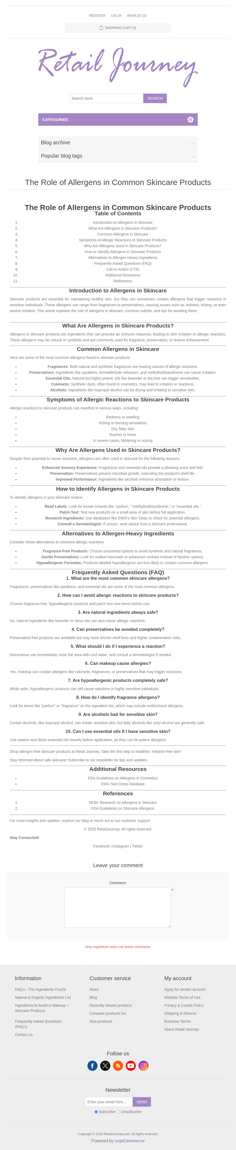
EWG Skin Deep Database (123, 784)
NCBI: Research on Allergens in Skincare (123, 802)
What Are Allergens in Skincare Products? (122, 228)
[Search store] (106, 98)
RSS (118, 1066)
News (94, 989)
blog (85, 821)
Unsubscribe (131, 1112)
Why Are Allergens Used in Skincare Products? (122, 246)
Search (155, 98)
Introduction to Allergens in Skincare (122, 222)
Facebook (101, 846)
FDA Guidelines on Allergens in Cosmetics (123, 778)
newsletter (104, 760)
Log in (116, 16)
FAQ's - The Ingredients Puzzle (40, 989)
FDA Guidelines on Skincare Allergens (122, 808)
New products (101, 1021)
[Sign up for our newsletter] (109, 1102)
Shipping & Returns (180, 1013)
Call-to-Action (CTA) (122, 269)
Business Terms (177, 1021)
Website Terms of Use (182, 997)
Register (97, 16)
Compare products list (108, 1013)
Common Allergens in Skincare (122, 234)
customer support (135, 821)
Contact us (24, 1035)
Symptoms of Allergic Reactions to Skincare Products (123, 240)
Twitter (137, 846)
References (122, 281)
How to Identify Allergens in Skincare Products (123, 252)
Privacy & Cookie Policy (184, 1005)
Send (142, 1102)
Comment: (118, 883)
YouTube (131, 1066)
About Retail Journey (181, 1029)
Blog (93, 997)
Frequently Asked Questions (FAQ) (122, 263)
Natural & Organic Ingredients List (43, 997)
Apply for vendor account (184, 989)
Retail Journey (87, 751)
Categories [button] (55, 119)
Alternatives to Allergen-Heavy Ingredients (123, 257)
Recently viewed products (111, 1005)
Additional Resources (122, 275)
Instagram (120, 846)
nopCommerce (130, 1141)
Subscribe (107, 1112)
